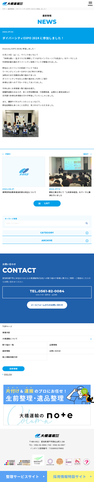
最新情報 (11, 9)
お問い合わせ (55, 351)
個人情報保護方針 (10, 357)
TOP (3, 9)
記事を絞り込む (86, 223)
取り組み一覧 (8, 344)
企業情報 (53, 344)
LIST (47, 203)
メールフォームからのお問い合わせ (47, 304)
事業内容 (6, 332)
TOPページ (7, 326)
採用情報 (14, 368)
